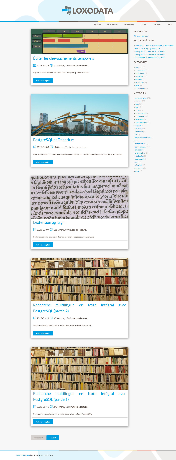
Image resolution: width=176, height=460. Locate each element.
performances (141, 147)
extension (139, 128)
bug (137, 107)
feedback (139, 131)
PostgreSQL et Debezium (53, 140)
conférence (140, 73)
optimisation (140, 144)
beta (137, 104)
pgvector (139, 150)
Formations (111, 24)
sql (136, 162)
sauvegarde (140, 159)
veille (137, 85)
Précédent (38, 438)
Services (96, 24)
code (137, 110)
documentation (141, 122)
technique (139, 82)
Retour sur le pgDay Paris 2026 (147, 48)
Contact (143, 24)
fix (136, 134)
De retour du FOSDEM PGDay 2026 (150, 57)
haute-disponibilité (143, 138)
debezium (139, 119)
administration (141, 98)
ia (136, 141)
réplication (139, 156)
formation (139, 76)
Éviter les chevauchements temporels (63, 58)
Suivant (53, 438)
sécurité (138, 165)
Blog (169, 24)
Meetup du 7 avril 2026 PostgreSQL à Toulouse (154, 45)
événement (139, 88)
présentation (140, 153)
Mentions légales (23, 455)
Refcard (157, 24)
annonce (138, 101)
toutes (138, 67)
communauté (140, 70)
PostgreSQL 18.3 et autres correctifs (150, 51)
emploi (138, 125)
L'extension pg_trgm (49, 222)
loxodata (139, 79)
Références (128, 24)
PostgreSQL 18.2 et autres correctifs (150, 54)
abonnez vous (140, 36)
